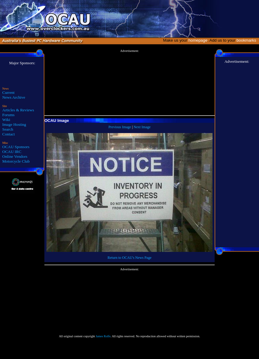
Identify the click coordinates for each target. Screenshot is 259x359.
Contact (8, 134)
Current (8, 92)
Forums (8, 115)
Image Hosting (14, 124)
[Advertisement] (129, 82)
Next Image (142, 127)
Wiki (6, 119)
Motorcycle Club (16, 161)
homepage (197, 40)
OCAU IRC (11, 151)
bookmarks (247, 40)
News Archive (13, 97)
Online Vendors (14, 156)
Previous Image (119, 127)
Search (7, 129)
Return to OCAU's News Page (129, 258)
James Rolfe (103, 336)
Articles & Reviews (18, 110)
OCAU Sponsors (16, 147)
